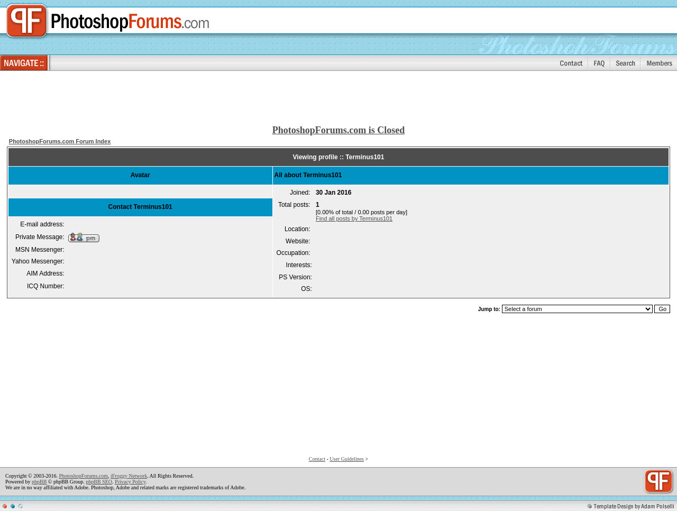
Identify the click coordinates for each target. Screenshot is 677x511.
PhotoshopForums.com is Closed (338, 130)
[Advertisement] (338, 98)
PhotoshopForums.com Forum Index (60, 141)
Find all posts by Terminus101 (354, 218)
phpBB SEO (99, 482)
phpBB (39, 482)
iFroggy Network (129, 476)
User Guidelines (347, 459)
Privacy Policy (130, 482)
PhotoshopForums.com (83, 476)
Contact (317, 459)
